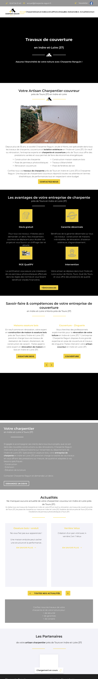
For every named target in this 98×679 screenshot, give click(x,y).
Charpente (29, 12)
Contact (90, 12)
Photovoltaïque (58, 12)
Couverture (47, 12)
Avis (77, 12)
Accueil (22, 12)
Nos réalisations (69, 12)
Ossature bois (38, 12)
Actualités (83, 12)
